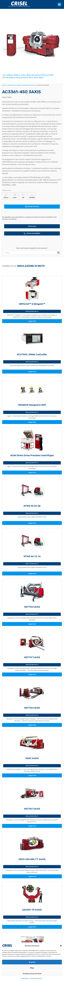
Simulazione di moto (28, 85)
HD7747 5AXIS (32, 657)
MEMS (28, 75)
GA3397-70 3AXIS (32, 909)
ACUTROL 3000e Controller (32, 354)
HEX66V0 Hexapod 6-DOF (32, 405)
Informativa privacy (36, 978)
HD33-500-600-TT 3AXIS (32, 859)
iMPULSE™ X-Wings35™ (32, 304)
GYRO (23, 75)
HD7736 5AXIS (32, 707)
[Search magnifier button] (58, 252)
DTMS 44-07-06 (32, 505)
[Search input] (31, 252)
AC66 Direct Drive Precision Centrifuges (32, 455)
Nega (32, 968)
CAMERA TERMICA (13, 75)
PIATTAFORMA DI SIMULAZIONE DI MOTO (17, 78)
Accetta (32, 962)
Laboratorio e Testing (14, 85)
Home (4, 85)
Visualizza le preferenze (32, 974)
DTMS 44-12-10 (32, 556)
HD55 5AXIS (32, 758)
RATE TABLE (39, 78)
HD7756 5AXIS (32, 606)
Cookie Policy (25, 978)
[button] (61, 946)
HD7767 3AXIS (32, 808)
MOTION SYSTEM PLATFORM (42, 75)
